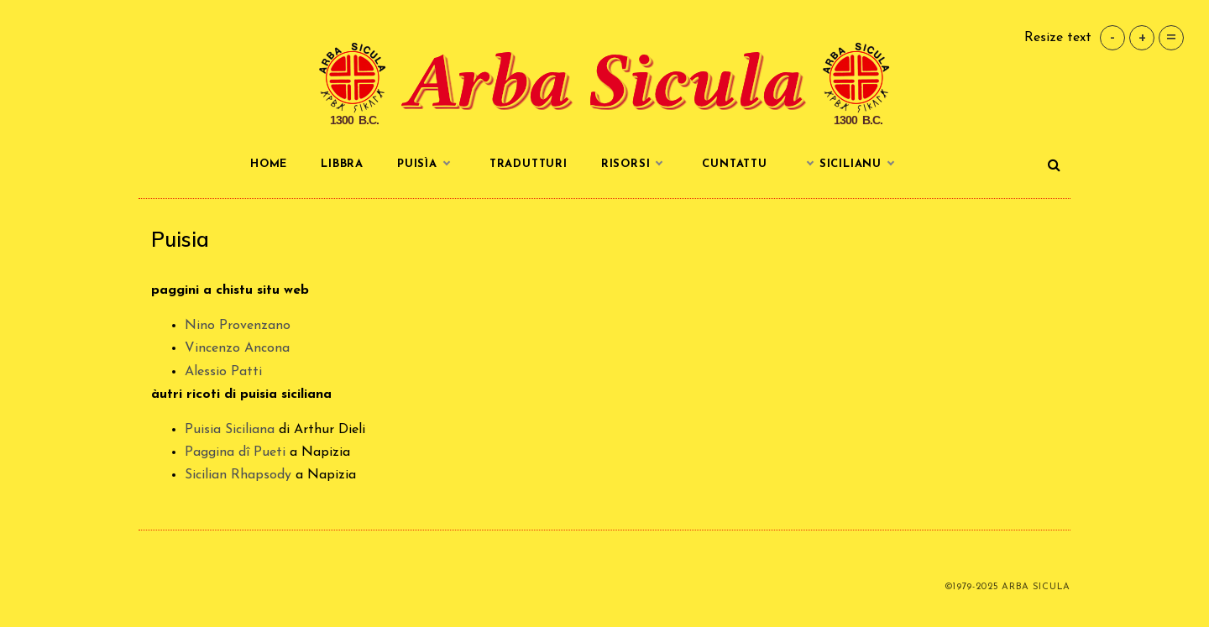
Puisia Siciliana (230, 429)
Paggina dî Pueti (235, 452)
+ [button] (1142, 37)
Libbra (342, 164)
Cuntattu (734, 164)
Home (268, 164)
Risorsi (635, 164)
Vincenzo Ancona (237, 348)
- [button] (1112, 37)
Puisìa (426, 164)
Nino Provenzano (237, 325)
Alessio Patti (223, 372)
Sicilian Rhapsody (238, 475)
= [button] (1171, 37)
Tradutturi (528, 164)
